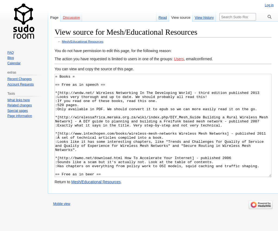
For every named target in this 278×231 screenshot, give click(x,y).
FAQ (10, 53)
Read (163, 17)
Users (179, 59)
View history (204, 17)
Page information (19, 116)
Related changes (19, 105)
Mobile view (61, 224)
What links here (18, 100)
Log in (269, 5)
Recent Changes (19, 79)
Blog (10, 58)
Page (54, 17)
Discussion (71, 17)
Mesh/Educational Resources (82, 41)
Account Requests (20, 84)
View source (181, 17)
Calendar (14, 63)
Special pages (17, 111)
